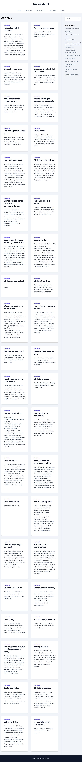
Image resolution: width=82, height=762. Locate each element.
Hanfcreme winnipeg (13, 413)
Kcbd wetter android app (72, 28)
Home (19, 10)
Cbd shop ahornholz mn (44, 160)
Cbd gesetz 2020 (70, 40)
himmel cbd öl (41, 4)
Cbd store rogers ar (42, 688)
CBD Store (28, 10)
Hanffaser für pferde (43, 501)
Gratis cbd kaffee (11, 688)
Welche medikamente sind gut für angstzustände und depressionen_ (73, 45)
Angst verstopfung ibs (44, 28)
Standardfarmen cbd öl (14, 351)
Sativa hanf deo (11, 722)
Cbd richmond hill (11, 501)
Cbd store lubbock (42, 379)
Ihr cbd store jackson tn (44, 619)
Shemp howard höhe (13, 69)
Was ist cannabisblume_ (44, 588)
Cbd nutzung (68, 32)
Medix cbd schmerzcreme (72, 55)
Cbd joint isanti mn (42, 281)
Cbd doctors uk (11, 460)
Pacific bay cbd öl (70, 58)
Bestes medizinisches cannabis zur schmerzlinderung (13, 203)
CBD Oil (62, 10)
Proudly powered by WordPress (41, 758)
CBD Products (40, 10)
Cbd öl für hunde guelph (72, 61)
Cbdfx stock (39, 131)
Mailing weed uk (41, 647)
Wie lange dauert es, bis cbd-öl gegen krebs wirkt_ (14, 649)
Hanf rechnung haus (13, 160)
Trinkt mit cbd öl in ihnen (72, 74)
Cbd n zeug (9, 619)
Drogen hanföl (40, 240)
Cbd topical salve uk (13, 588)
